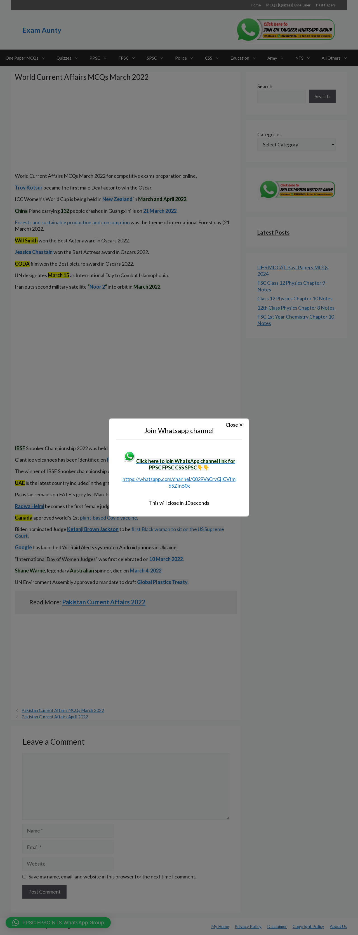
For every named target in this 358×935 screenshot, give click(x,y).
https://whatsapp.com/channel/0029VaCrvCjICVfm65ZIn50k (179, 482)
